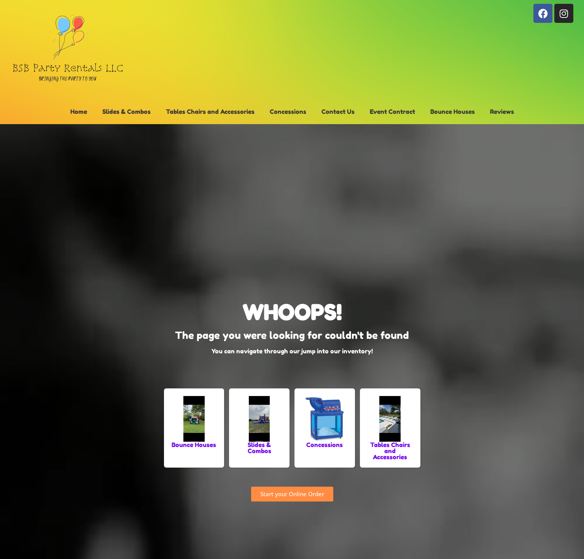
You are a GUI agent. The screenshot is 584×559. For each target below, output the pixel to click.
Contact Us (338, 111)
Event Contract (392, 111)
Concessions (288, 111)
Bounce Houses (452, 111)
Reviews (502, 111)
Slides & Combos (126, 111)
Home (78, 111)
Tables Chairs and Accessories (210, 111)
